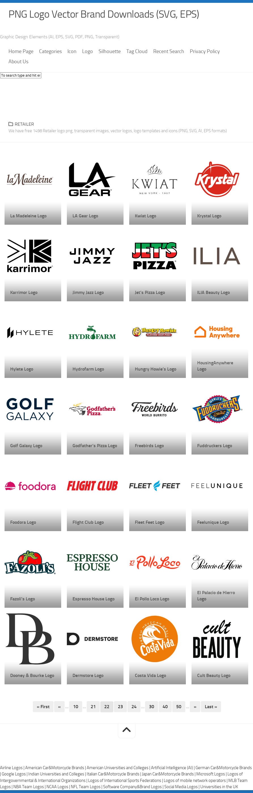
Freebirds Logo (149, 445)
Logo (87, 51)
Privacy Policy (205, 51)
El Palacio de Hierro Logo (216, 595)
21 (93, 706)
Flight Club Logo (88, 522)
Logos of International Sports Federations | (126, 780)
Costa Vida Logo (150, 675)
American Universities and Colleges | (119, 767)
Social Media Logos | (182, 786)
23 (120, 706)
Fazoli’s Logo (22, 598)
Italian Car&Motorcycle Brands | (114, 774)
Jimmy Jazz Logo (88, 292)
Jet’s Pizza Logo (150, 292)
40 (165, 706)
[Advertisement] (127, 98)
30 (151, 706)
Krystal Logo (209, 215)
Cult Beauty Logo (213, 675)
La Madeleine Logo (28, 215)
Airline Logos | (12, 767)
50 (178, 706)
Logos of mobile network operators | (196, 780)
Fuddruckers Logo (214, 445)
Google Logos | (15, 774)
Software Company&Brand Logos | (133, 786)
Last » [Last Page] (211, 706)
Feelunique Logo (213, 522)
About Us (18, 61)
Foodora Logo (23, 522)
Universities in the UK (219, 786)
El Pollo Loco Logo (152, 598)
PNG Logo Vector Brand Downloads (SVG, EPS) (103, 14)
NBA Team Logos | (29, 786)
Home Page (20, 51)
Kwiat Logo (145, 215)
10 (75, 706)
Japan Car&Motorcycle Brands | (169, 774)
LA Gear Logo (85, 215)
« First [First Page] (43, 706)
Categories (50, 51)
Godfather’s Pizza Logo (95, 445)
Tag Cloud (137, 51)
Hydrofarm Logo (88, 369)
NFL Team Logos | (87, 786)
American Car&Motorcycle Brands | (56, 767)
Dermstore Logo (88, 675)
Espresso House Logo (93, 598)
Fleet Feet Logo (149, 522)
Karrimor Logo (23, 292)
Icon (71, 51)
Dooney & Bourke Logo (32, 675)
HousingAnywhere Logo (215, 366)
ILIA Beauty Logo (213, 292)
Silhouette (110, 51)
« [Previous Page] (59, 706)
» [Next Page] (195, 706)
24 (134, 706)
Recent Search (168, 51)
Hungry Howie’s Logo (155, 369)
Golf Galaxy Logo (26, 445)
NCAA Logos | (58, 786)
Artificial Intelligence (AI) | (173, 767)
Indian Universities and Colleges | (57, 774)
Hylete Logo (21, 369)
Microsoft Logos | (212, 774)
